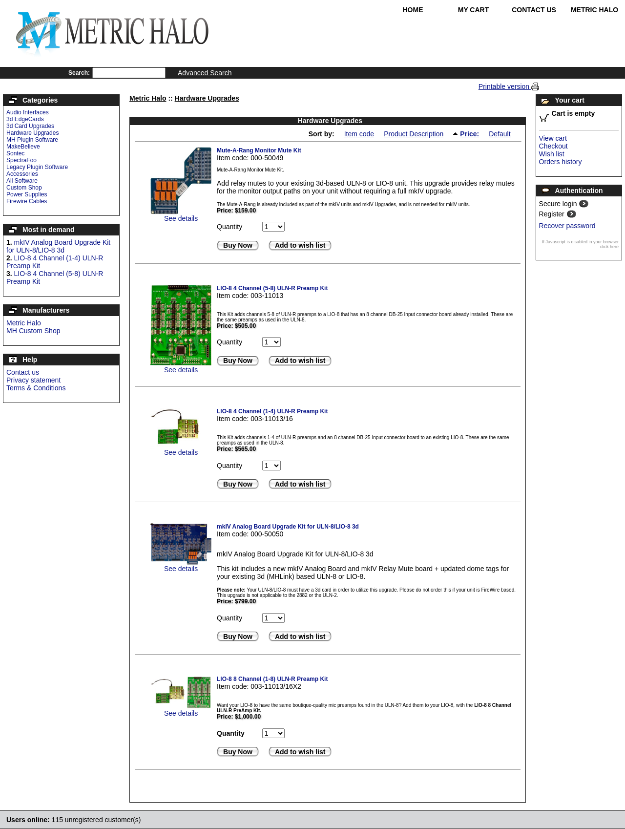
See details (181, 218)
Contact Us (534, 10)
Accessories (22, 173)
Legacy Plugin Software (37, 167)
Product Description (413, 134)
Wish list (551, 154)
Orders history (560, 162)
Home (413, 10)
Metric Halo (594, 10)
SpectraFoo (21, 160)
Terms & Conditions (35, 388)
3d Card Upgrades (30, 126)
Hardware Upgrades (32, 132)
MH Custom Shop (33, 331)
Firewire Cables (26, 201)
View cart (553, 138)
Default (499, 134)
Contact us (22, 372)
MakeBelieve (23, 146)
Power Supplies (26, 194)
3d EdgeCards (25, 119)
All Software (22, 180)
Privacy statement (33, 380)
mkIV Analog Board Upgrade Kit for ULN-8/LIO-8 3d (58, 246)
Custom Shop (24, 187)
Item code (359, 134)
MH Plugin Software (32, 139)
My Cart (473, 10)
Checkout (553, 146)
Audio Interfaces (27, 112)
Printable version (505, 86)
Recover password (567, 226)
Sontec (15, 153)
